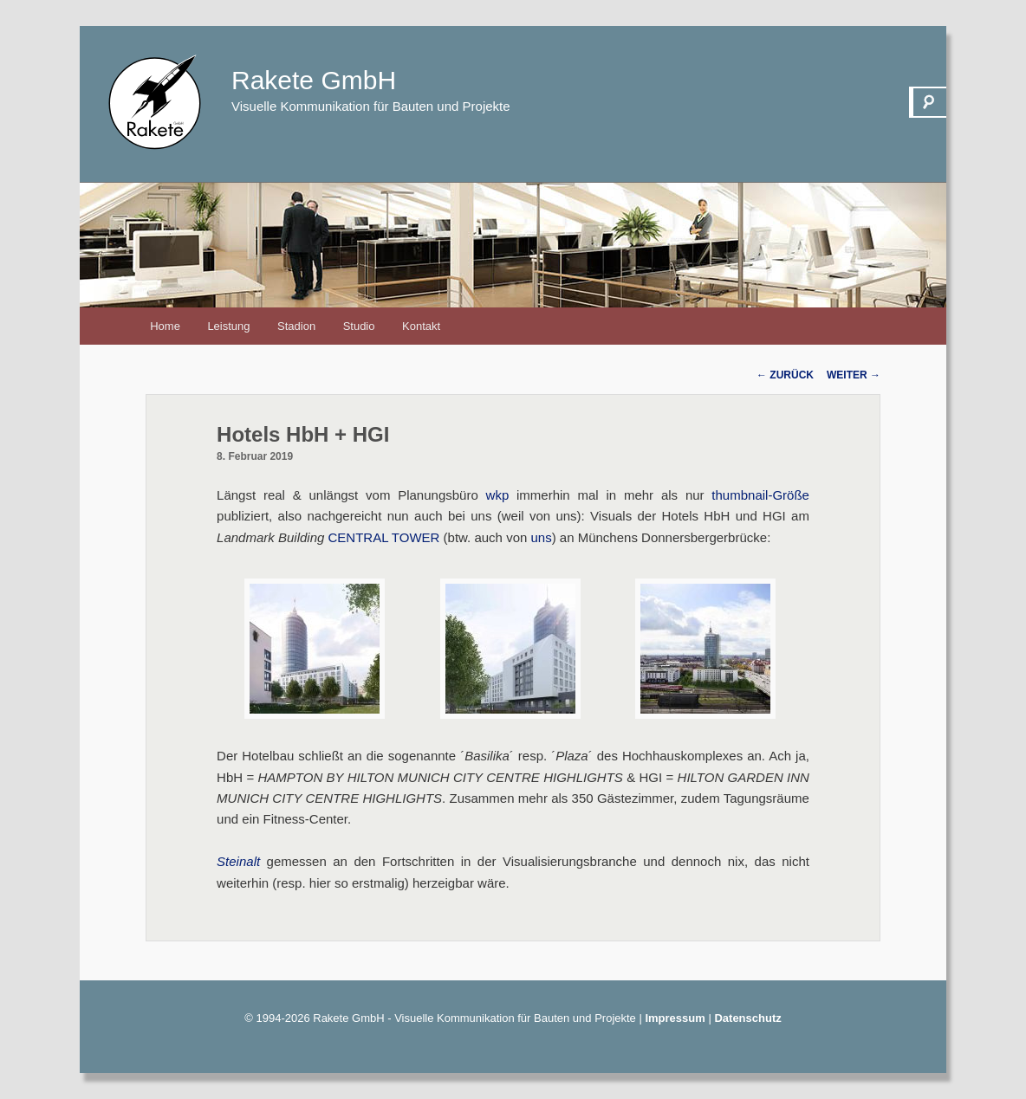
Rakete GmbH (313, 80)
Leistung (228, 326)
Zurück (785, 375)
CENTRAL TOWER (384, 537)
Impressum (675, 1018)
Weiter (853, 375)
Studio (359, 326)
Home (165, 326)
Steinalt (238, 861)
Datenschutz (747, 1018)
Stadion (296, 326)
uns (540, 537)
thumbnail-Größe (760, 495)
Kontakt (421, 326)
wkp (498, 495)
